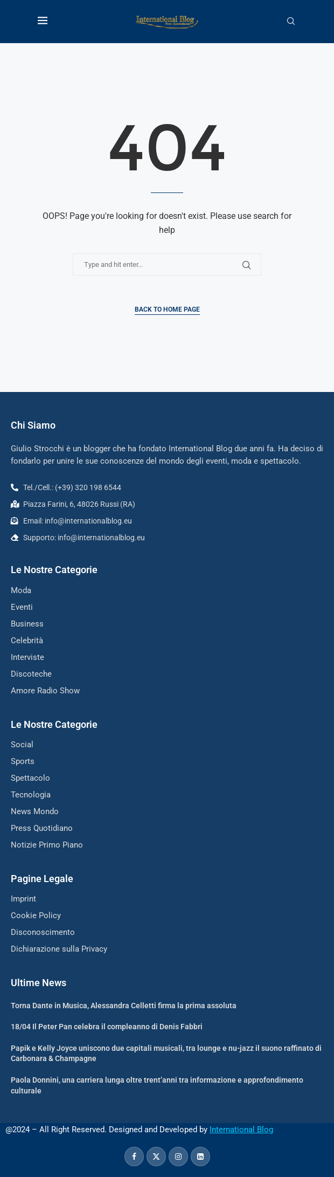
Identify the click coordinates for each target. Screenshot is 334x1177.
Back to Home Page (167, 309)
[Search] (291, 21)
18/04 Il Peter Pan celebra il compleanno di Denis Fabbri (107, 1026)
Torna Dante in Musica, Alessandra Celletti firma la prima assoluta (123, 1005)
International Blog (241, 1129)
